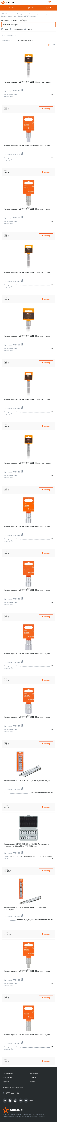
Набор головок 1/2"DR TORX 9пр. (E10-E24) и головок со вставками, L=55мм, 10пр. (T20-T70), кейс (26, 845)
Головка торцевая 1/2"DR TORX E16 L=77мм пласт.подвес (27, 463)
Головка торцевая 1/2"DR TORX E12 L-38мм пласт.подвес (27, 209)
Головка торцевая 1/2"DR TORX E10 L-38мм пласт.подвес (27, 971)
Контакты (33, 1082)
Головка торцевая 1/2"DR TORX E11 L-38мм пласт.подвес (27, 145)
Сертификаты (18, 29)
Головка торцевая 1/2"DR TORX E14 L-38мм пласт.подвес (27, 336)
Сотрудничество (8, 1073)
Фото (52, 8)
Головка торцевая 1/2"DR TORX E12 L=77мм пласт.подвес (27, 272)
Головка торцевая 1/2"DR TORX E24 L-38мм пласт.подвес (27, 717)
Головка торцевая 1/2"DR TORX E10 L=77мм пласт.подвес (27, 82)
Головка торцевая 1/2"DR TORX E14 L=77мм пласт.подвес (27, 399)
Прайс (33, 8)
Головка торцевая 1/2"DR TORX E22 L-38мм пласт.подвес (27, 653)
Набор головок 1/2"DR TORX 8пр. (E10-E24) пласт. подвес (27, 780)
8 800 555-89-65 (12, 1093)
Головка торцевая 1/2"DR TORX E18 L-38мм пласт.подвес (27, 526)
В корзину (46, 108)
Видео (30, 29)
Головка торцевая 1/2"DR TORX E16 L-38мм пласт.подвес (27, 1034)
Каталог (15, 8)
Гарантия (6, 1082)
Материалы (34, 1073)
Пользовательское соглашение (13, 1087)
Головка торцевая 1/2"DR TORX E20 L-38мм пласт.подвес (27, 590)
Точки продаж (7, 1077)
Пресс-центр (34, 1077)
